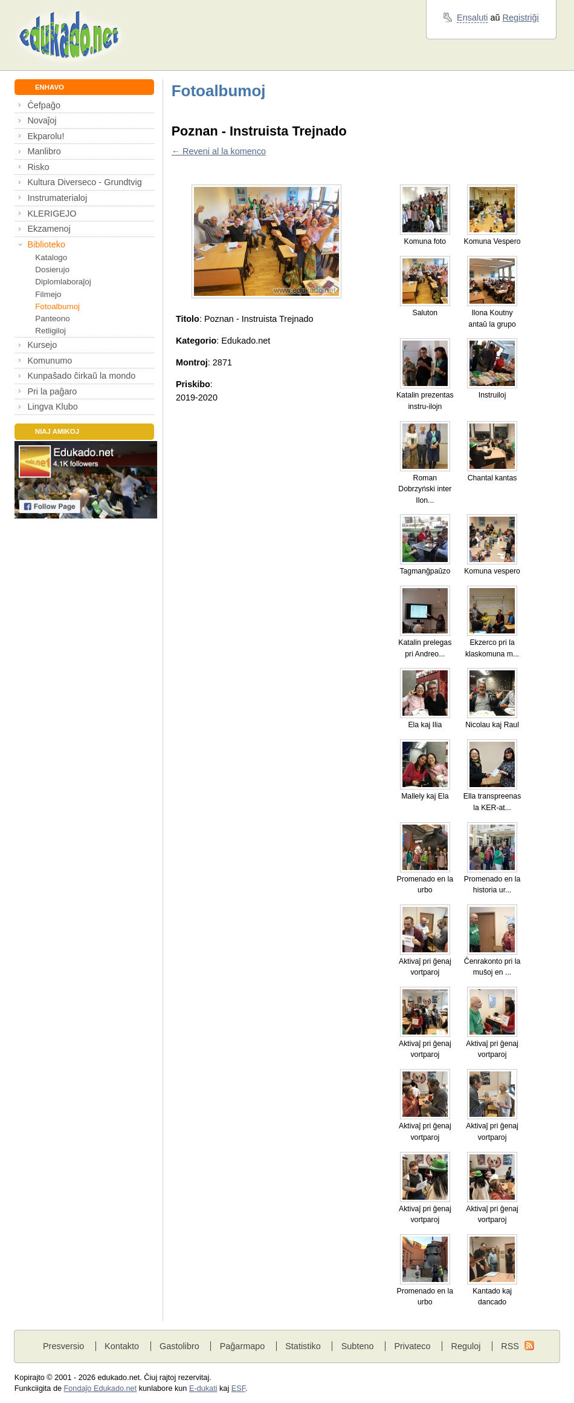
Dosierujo (52, 269)
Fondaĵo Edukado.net (100, 1388)
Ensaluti (472, 17)
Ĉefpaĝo (43, 105)
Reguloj (465, 1346)
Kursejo (42, 345)
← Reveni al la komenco (219, 151)
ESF (238, 1388)
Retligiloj (50, 330)
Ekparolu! (45, 136)
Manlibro (43, 151)
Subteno (357, 1346)
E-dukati (203, 1388)
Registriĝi (521, 17)
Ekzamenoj (48, 229)
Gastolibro (179, 1346)
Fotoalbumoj (57, 306)
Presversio (63, 1346)
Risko (38, 167)
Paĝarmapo (242, 1346)
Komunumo (49, 360)
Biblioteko (46, 244)
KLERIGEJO (51, 213)
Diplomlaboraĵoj (63, 281)
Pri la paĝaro (52, 391)
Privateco (412, 1346)
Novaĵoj (41, 120)
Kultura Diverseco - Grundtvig (84, 182)
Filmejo (48, 294)
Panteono (52, 318)
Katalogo (51, 257)
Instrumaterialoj (57, 198)
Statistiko (303, 1346)
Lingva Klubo (52, 406)
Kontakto (122, 1346)
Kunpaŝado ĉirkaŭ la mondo (81, 376)
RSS (510, 1346)
